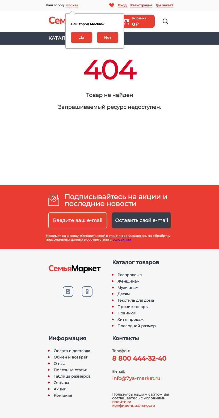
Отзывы (61, 383)
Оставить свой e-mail (141, 220)
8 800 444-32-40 (139, 358)
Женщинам (128, 281)
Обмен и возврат (70, 357)
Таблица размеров (72, 376)
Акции (60, 389)
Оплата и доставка (72, 351)
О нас (59, 363)
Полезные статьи (70, 370)
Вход (122, 5)
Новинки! (126, 313)
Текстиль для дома (135, 300)
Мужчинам (127, 287)
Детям (123, 294)
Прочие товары (132, 307)
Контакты (63, 395)
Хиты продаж (130, 319)
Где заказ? (164, 5)
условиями (121, 239)
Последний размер (136, 326)
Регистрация (141, 5)
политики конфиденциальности (133, 403)
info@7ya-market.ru (136, 378)
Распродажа (129, 275)
